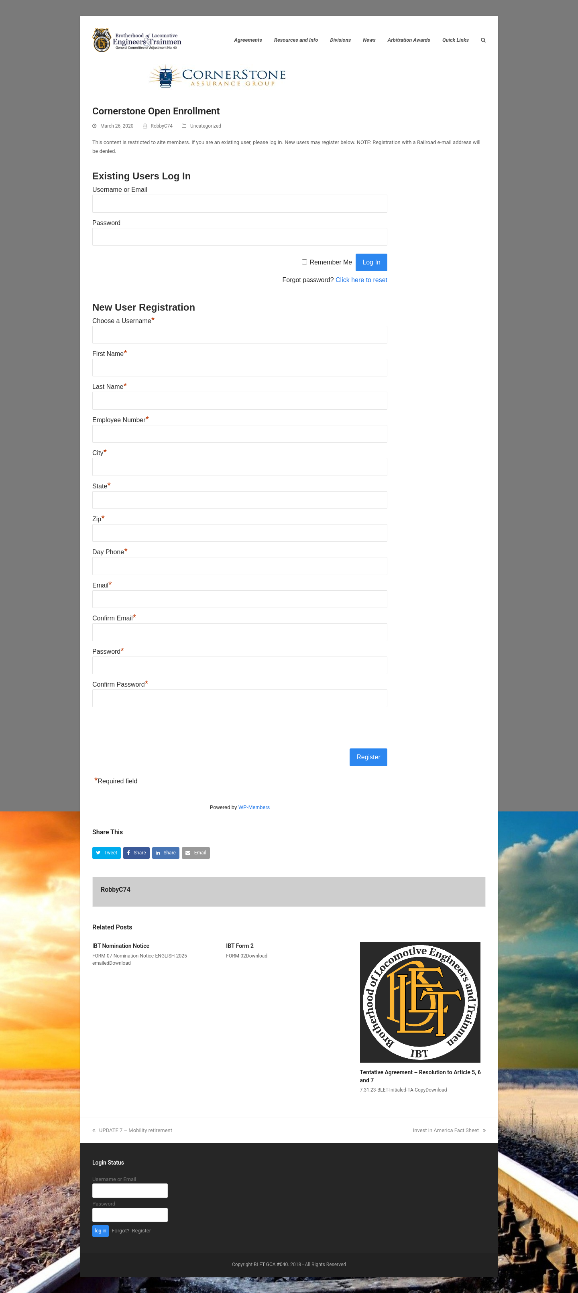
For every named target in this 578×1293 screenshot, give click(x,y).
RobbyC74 (162, 126)
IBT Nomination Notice (120, 946)
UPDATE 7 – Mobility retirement (132, 1130)
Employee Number (120, 420)
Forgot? (120, 1231)
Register (141, 1231)
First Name (109, 353)
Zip (98, 519)
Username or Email (119, 189)
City (99, 452)
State (101, 486)
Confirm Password (120, 684)
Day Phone (110, 552)
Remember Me (330, 262)
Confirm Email (114, 618)
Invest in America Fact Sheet (449, 1130)
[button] (106, 853)
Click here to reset (361, 279)
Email (102, 585)
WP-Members (254, 807)
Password (106, 223)
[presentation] (153, 728)
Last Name (109, 386)
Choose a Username (123, 320)
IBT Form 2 (240, 946)
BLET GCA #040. (271, 1264)
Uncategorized (205, 126)
